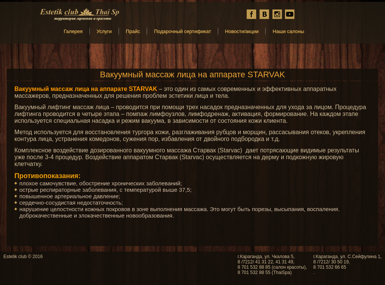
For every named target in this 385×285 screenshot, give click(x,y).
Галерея (73, 31)
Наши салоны (288, 31)
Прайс (133, 31)
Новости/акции (242, 31)
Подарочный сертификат (182, 31)
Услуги (104, 31)
